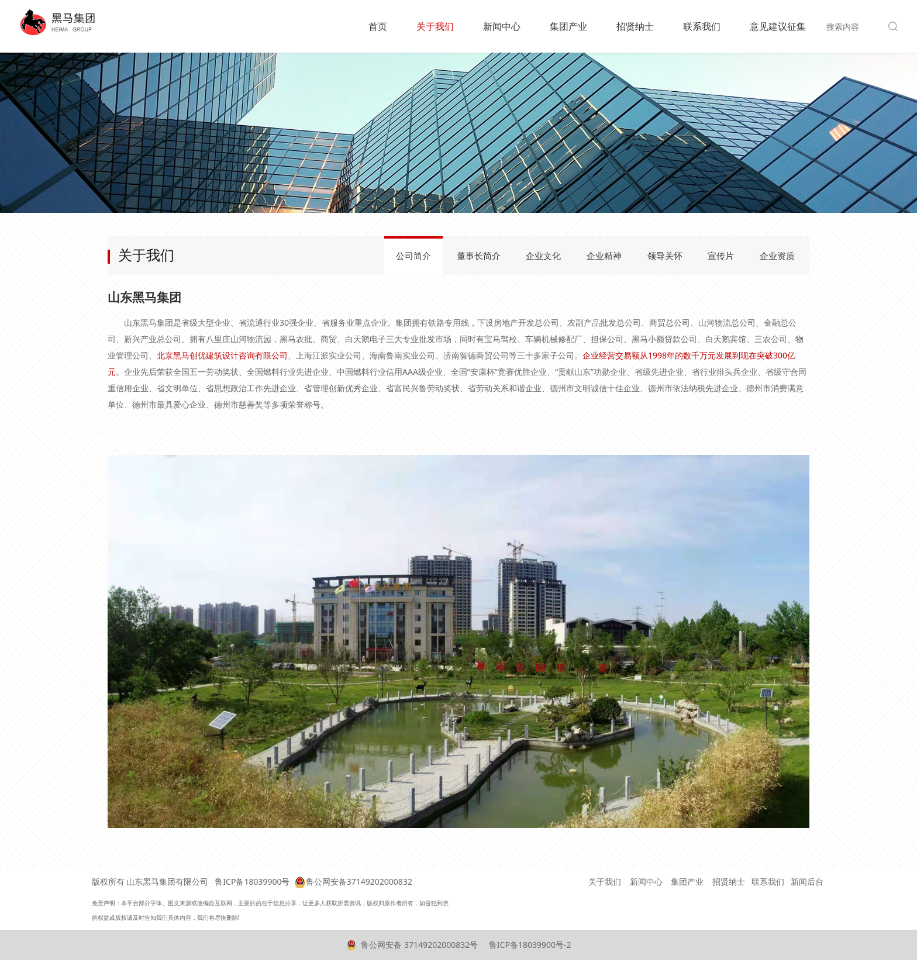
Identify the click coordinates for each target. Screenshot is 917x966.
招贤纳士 (635, 26)
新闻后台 (807, 881)
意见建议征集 (778, 26)
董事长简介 (479, 255)
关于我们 (435, 26)
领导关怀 (664, 255)
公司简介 (413, 255)
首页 (377, 26)
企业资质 (777, 255)
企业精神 (604, 255)
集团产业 (568, 26)
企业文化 (543, 255)
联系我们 (701, 26)
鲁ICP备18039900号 (252, 881)
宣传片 (721, 255)
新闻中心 (501, 26)
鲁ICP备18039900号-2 (529, 944)
